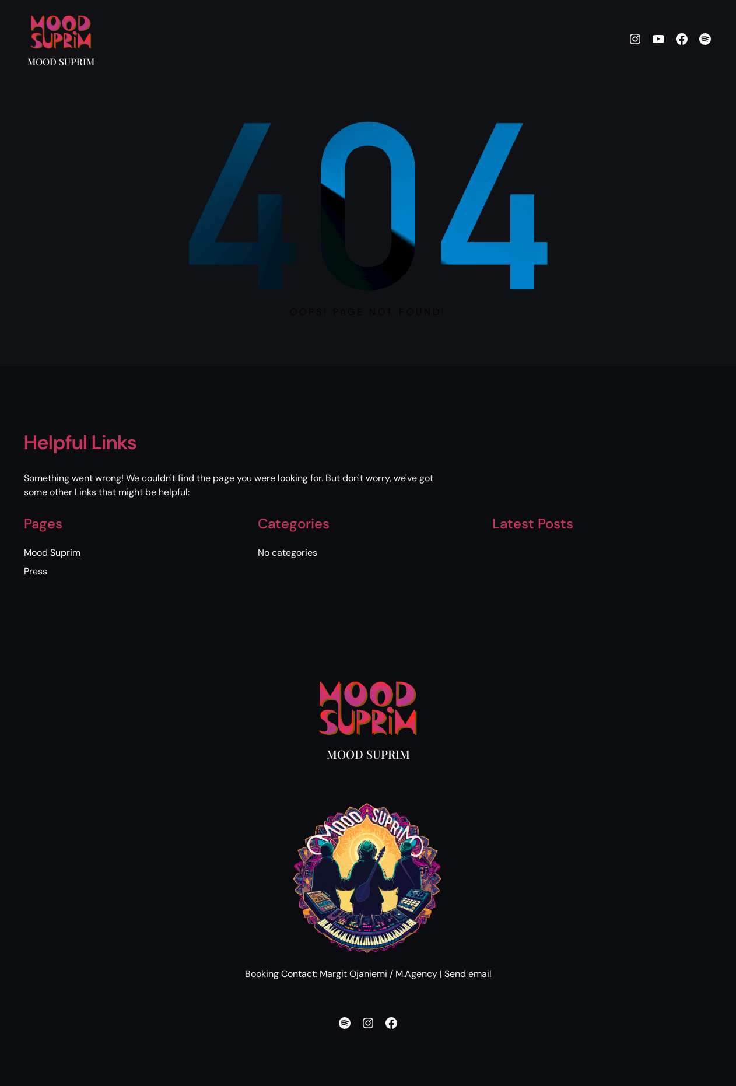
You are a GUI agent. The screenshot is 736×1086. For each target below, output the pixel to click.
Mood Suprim (60, 61)
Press (35, 571)
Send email (468, 974)
